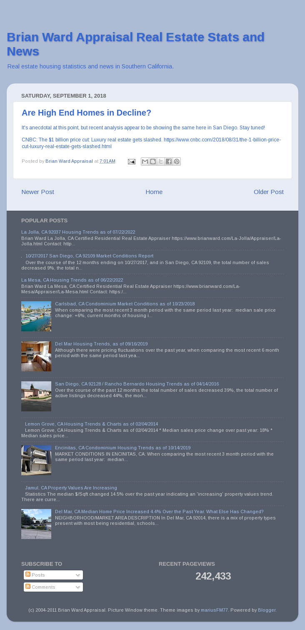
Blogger (266, 609)
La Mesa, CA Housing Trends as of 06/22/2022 (72, 279)
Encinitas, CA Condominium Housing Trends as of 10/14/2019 (122, 447)
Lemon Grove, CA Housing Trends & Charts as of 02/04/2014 (91, 423)
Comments (40, 587)
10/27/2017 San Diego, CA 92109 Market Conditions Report (89, 255)
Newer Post (37, 191)
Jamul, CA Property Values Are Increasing (71, 487)
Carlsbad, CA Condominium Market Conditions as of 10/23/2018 (125, 303)
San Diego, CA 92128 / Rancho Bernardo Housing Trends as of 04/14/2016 (137, 383)
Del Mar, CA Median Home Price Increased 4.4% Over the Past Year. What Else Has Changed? (159, 511)
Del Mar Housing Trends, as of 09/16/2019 (101, 343)
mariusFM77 (214, 609)
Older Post (269, 191)
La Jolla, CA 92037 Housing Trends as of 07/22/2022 (78, 231)
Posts (35, 574)
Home (153, 191)
